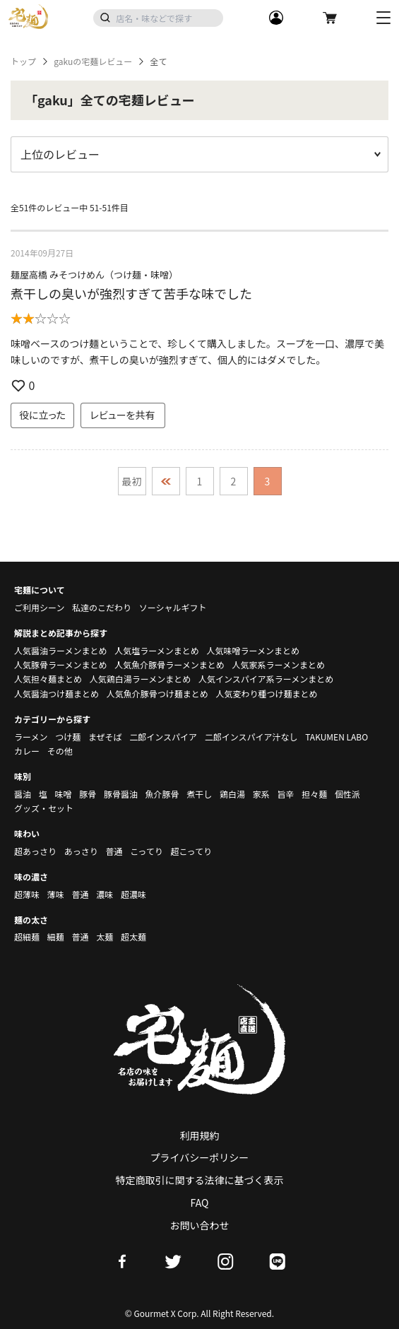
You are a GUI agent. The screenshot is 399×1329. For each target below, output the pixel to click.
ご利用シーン (39, 607)
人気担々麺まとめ (48, 679)
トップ (23, 61)
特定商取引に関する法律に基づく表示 (200, 1180)
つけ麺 (68, 737)
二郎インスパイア (163, 737)
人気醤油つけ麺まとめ (56, 693)
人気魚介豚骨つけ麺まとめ (157, 693)
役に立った (42, 415)
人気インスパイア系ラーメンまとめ (265, 679)
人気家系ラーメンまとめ (278, 664)
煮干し (199, 794)
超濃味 (133, 894)
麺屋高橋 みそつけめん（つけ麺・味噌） (94, 274)
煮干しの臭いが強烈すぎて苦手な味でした (131, 293)
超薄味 (27, 894)
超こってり (191, 851)
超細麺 (27, 937)
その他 (60, 751)
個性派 (347, 794)
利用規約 (200, 1135)
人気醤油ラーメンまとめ (60, 650)
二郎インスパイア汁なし (251, 737)
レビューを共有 (122, 415)
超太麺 (133, 937)
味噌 (62, 794)
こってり (146, 851)
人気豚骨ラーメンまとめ (60, 664)
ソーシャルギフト (173, 607)
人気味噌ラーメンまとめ (252, 650)
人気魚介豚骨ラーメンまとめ (169, 664)
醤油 (22, 794)
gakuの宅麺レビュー (93, 61)
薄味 (55, 894)
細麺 (55, 937)
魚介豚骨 (162, 794)
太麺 (104, 937)
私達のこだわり (101, 607)
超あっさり (35, 851)
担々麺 (314, 794)
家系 (261, 794)
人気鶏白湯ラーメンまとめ (140, 679)
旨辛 (285, 794)
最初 (132, 481)
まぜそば (105, 737)
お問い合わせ (200, 1225)
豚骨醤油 (121, 794)
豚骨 (87, 794)
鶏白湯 (232, 794)
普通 (113, 851)
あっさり (81, 851)
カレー (27, 751)
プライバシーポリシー (199, 1157)
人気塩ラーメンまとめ (156, 650)
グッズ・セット (43, 808)
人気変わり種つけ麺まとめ (266, 693)
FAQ (200, 1202)
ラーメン (31, 737)
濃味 (104, 894)
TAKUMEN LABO (336, 737)
